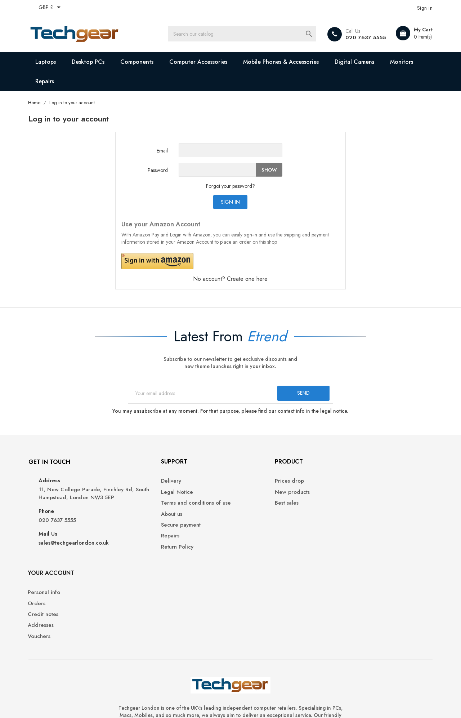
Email (162, 151)
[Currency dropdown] (53, 8)
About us (144, 518)
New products (253, 496)
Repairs (47, 81)
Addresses (351, 518)
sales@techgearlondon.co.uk (76, 555)
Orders (347, 496)
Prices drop (250, 485)
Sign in (230, 202)
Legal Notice (149, 496)
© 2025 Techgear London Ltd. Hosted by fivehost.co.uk (95, 703)
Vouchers (350, 529)
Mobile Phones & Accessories (283, 62)
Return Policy (149, 551)
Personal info (355, 485)
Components (139, 62)
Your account (362, 465)
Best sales (248, 507)
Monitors (404, 62)
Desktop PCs (90, 62)
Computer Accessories (201, 62)
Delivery (143, 485)
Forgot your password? (230, 186)
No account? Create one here (230, 279)
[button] (202, 261)
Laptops (48, 62)
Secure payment (153, 529)
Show (269, 170)
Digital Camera (357, 62)
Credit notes (354, 507)
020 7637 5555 (362, 37)
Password (158, 170)
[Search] (246, 34)
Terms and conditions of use (168, 507)
